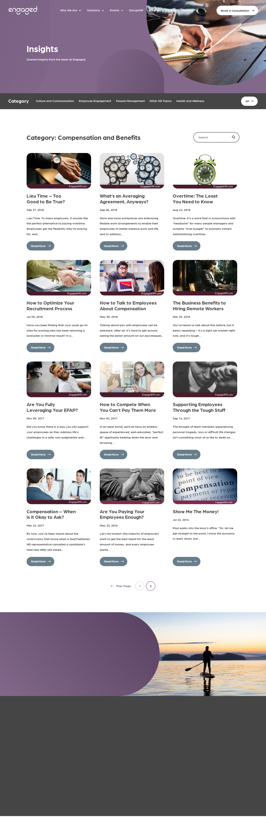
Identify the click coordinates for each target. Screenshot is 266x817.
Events (114, 11)
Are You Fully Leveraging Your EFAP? (52, 407)
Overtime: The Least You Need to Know (195, 198)
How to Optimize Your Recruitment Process (50, 306)
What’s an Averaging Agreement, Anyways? (124, 198)
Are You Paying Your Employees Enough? (122, 514)
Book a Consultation (234, 11)
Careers (171, 11)
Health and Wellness (190, 101)
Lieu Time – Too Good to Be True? (46, 198)
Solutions (93, 11)
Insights (154, 11)
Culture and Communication (55, 101)
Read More (38, 246)
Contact (187, 11)
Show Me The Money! (196, 512)
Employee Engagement (95, 101)
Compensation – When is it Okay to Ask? (51, 514)
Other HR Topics (160, 101)
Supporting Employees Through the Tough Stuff (199, 407)
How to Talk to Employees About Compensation (128, 306)
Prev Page (123, 586)
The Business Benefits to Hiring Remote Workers (199, 306)
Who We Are (68, 11)
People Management (130, 101)
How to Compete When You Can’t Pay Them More (128, 407)
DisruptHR (136, 11)
